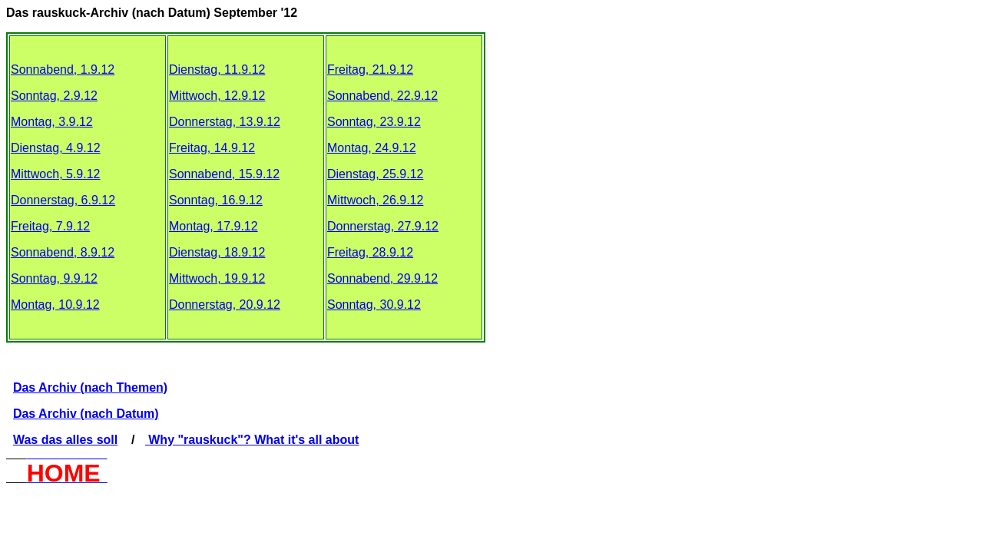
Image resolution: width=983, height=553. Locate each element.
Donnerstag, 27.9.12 (383, 226)
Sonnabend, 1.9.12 (62, 69)
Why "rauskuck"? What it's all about (252, 439)
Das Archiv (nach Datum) (86, 413)
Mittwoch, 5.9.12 (56, 173)
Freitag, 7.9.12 (50, 226)
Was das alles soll (65, 439)
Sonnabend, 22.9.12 (382, 95)
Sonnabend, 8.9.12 (62, 252)
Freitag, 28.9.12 (370, 252)
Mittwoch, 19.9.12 (217, 278)
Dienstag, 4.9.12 (56, 147)
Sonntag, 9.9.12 (54, 278)
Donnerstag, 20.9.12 (224, 304)
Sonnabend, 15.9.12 (224, 173)
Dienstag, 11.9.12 (217, 69)
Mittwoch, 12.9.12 (217, 95)
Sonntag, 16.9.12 (216, 200)
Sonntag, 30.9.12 (374, 304)
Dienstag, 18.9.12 (217, 252)
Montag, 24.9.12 (371, 147)
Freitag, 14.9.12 (212, 147)
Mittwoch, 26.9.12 (375, 200)
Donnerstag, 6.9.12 (63, 200)
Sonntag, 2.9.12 (54, 95)
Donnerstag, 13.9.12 (224, 121)
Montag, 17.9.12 (213, 226)
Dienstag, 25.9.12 (375, 173)
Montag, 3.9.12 (52, 121)
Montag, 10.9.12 (55, 304)
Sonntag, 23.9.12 (374, 121)
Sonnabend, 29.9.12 (382, 278)
